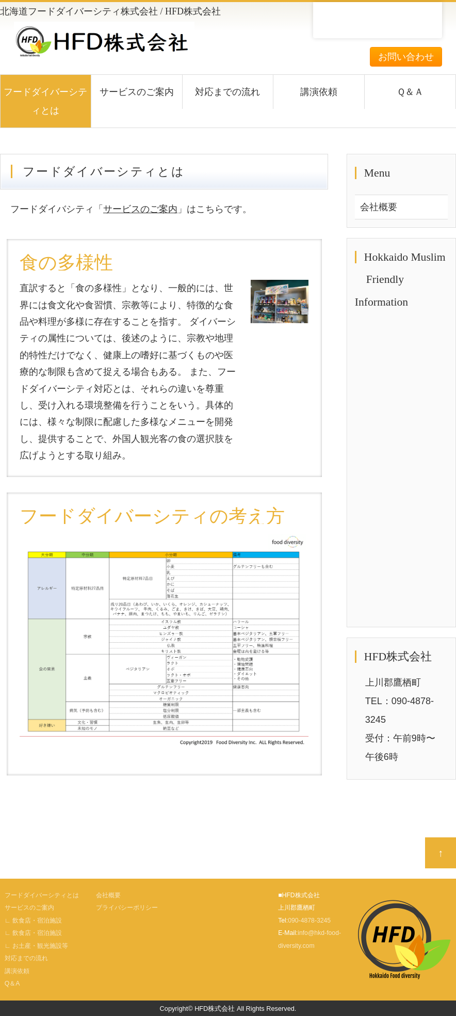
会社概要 (378, 207)
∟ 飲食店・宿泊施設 (33, 920)
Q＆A (12, 983)
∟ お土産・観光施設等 (36, 945)
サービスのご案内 (137, 92)
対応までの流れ (227, 92)
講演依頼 (318, 92)
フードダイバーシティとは (45, 101)
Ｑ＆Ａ (410, 92)
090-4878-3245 (309, 920)
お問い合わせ (406, 57)
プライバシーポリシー (127, 907)
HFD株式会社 (214, 1008)
